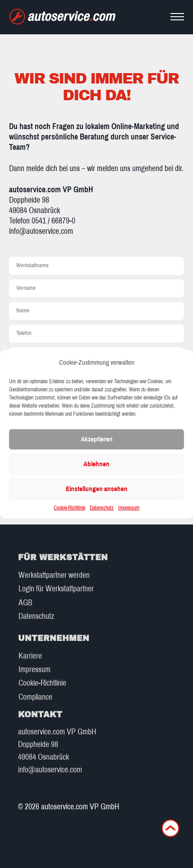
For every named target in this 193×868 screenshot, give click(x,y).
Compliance (35, 697)
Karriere (30, 656)
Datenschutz (102, 508)
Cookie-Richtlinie (69, 508)
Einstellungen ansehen (97, 488)
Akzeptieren (97, 439)
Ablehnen (96, 464)
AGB (25, 603)
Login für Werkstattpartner (56, 589)
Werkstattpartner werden (54, 575)
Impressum (128, 508)
